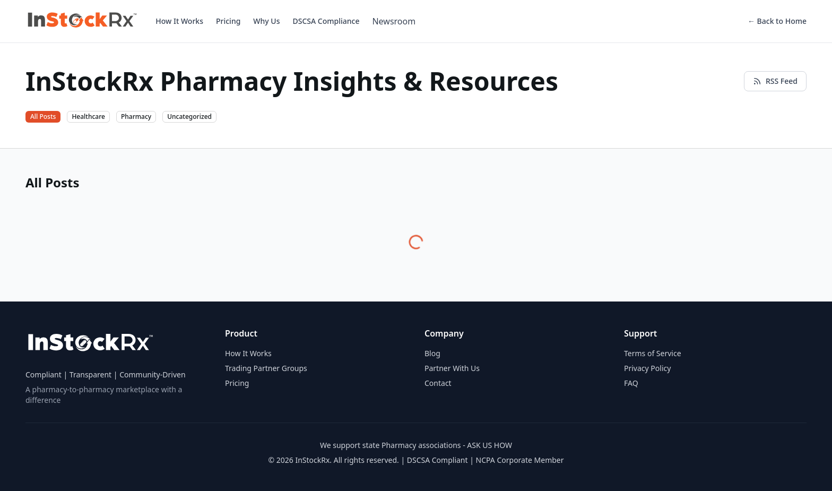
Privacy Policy (647, 368)
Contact (438, 383)
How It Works (179, 21)
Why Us (266, 21)
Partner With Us (452, 368)
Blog (432, 353)
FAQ (631, 383)
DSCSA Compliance (325, 21)
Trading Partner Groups (266, 368)
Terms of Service (652, 353)
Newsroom (393, 21)
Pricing (228, 21)
